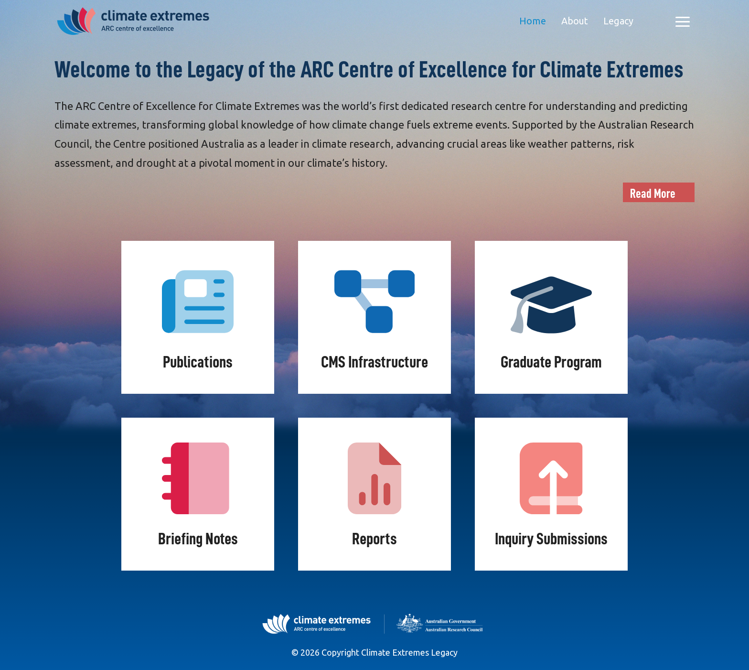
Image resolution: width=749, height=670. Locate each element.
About (574, 20)
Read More (652, 193)
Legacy (618, 20)
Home (532, 20)
